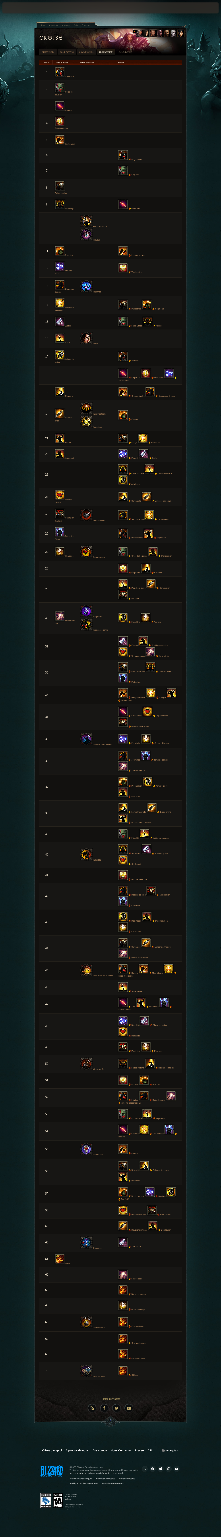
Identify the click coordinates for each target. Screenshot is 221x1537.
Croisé (50, 37)
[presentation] (13, 7)
